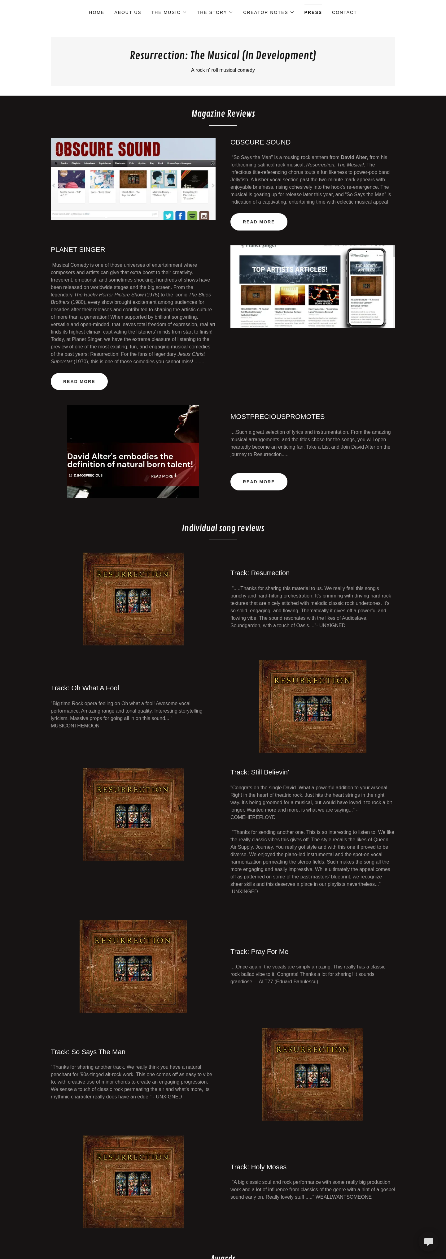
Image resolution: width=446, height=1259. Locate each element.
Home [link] (96, 12)
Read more (79, 381)
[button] (169, 12)
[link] (223, 57)
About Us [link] (127, 12)
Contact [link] (344, 12)
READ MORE (259, 221)
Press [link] (313, 12)
